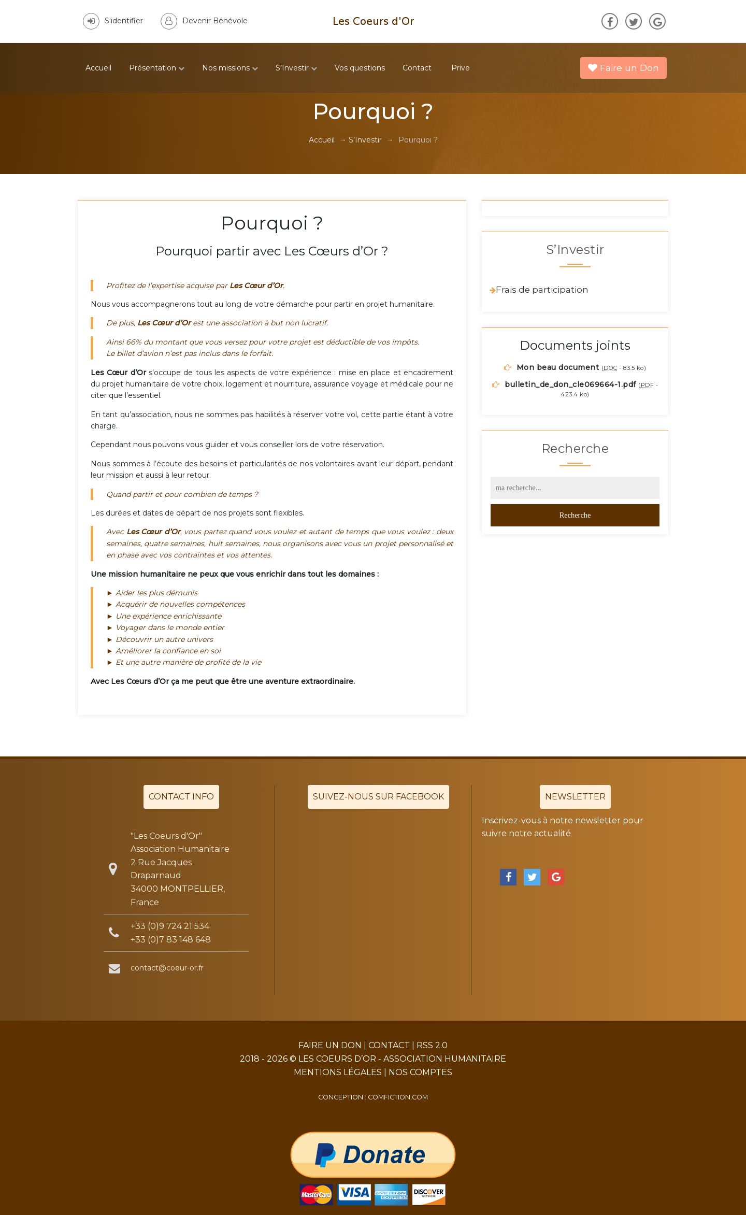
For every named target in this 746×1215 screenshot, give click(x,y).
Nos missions (230, 67)
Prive (460, 67)
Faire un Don (623, 67)
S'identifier (113, 20)
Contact (417, 67)
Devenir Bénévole (204, 20)
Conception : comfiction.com (373, 1097)
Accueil (98, 67)
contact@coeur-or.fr (167, 968)
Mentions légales (338, 1072)
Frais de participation (542, 289)
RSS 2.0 (432, 1045)
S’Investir (296, 67)
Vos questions (359, 67)
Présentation (157, 67)
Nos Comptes (420, 1072)
